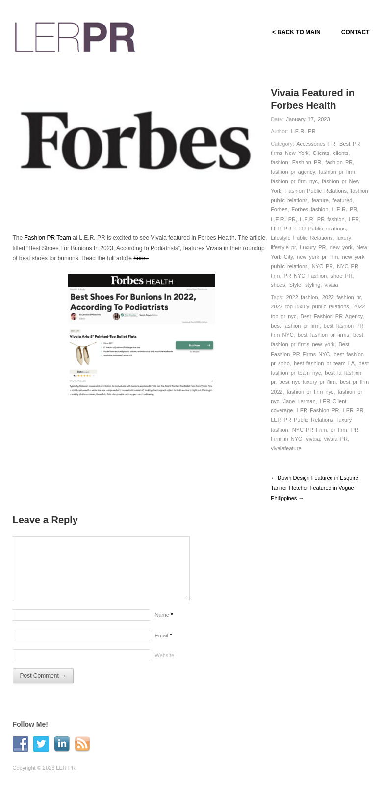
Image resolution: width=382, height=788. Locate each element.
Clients (321, 153)
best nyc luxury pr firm (307, 382)
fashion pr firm (337, 172)
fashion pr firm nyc (294, 181)
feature (320, 200)
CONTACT (355, 32)
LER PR (281, 228)
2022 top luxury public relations (310, 306)
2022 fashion (302, 297)
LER (354, 219)
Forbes (279, 209)
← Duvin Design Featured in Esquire (314, 478)
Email (163, 635)
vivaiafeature (286, 448)
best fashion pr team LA (324, 363)
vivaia (331, 285)
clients (340, 153)
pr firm (339, 429)
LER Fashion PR (318, 410)
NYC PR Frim (309, 429)
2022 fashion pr (341, 297)
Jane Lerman (299, 401)
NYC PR (322, 266)
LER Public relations (320, 228)
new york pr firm (317, 257)
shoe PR (341, 276)
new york (341, 247)
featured (342, 200)
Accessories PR (315, 144)
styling (312, 285)
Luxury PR (313, 247)
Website (165, 655)
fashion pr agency (293, 172)
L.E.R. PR (303, 131)
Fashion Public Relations (316, 191)
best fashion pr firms (323, 335)
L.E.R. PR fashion (322, 219)
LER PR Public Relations (302, 420)
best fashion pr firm (295, 326)
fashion (279, 162)
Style (295, 285)
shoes (278, 285)
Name (164, 615)
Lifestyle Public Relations (301, 238)
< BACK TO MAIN (296, 32)
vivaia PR (335, 439)
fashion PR (339, 162)
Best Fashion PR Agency (332, 316)
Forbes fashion (310, 209)
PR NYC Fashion (305, 276)
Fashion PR (306, 162)
